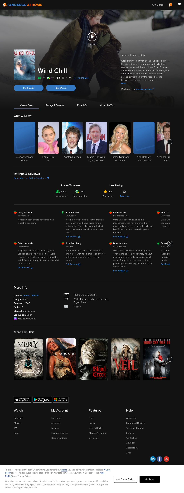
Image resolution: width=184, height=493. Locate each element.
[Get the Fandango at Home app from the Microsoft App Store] (61, 399)
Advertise (131, 442)
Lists (91, 418)
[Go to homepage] (22, 5)
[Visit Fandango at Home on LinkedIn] (153, 459)
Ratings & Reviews (55, 105)
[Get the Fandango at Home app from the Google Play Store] (42, 399)
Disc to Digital (95, 428)
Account (55, 423)
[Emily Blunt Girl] (48, 142)
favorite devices (145, 89)
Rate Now (124, 196)
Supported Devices (135, 423)
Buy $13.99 (60, 88)
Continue (149, 481)
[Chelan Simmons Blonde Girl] (120, 142)
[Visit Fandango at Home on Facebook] (160, 459)
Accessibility (132, 447)
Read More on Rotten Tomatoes (31, 178)
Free (16, 433)
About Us (131, 418)
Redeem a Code (59, 438)
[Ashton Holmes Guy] (72, 142)
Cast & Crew (26, 105)
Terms (64, 472)
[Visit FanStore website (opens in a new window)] (179, 5)
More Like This (107, 105)
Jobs (128, 452)
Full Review (73, 236)
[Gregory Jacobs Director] (24, 142)
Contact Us (131, 438)
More (123, 83)
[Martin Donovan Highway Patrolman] (96, 142)
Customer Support (135, 428)
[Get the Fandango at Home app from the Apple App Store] (23, 399)
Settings (55, 428)
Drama (26, 295)
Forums (130, 433)
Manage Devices (59, 433)
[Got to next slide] (170, 142)
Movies (17, 423)
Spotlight (18, 418)
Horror (35, 295)
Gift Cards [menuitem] (157, 4)
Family (92, 423)
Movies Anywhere (98, 433)
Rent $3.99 (28, 88)
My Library (56, 418)
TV (15, 428)
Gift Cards (93, 438)
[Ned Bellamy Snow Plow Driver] (144, 142)
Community (108, 196)
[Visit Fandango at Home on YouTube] (166, 459)
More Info (82, 105)
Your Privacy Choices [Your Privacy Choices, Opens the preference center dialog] (125, 481)
